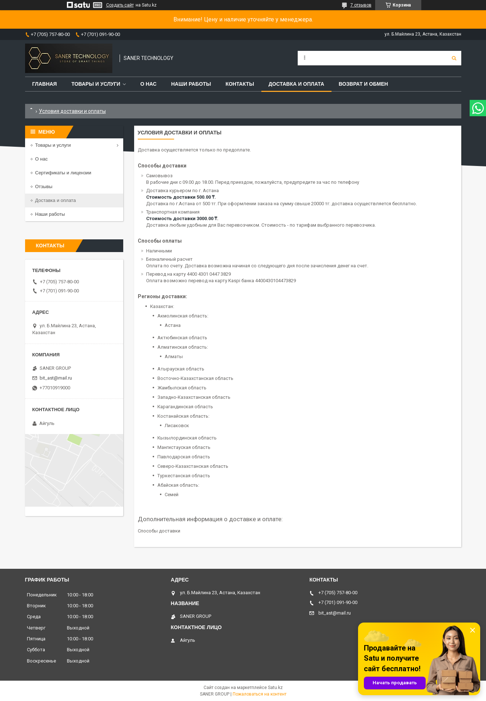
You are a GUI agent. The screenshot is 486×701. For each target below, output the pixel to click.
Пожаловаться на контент (259, 694)
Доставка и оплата (296, 84)
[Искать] (454, 58)
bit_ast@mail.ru (56, 378)
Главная (44, 84)
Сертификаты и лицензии (63, 172)
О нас (148, 84)
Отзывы (44, 186)
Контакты (239, 84)
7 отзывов (360, 5)
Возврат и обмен (363, 84)
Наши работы (191, 84)
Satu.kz (275, 687)
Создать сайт (120, 5)
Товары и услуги (95, 84)
